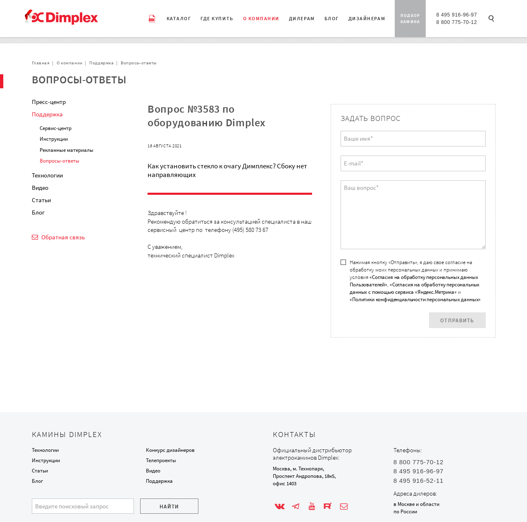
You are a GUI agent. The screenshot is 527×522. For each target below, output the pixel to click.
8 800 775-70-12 (456, 22)
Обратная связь (62, 237)
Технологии (47, 175)
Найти (169, 506)
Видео (40, 187)
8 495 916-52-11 (418, 480)
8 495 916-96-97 (456, 15)
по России (405, 511)
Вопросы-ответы (139, 63)
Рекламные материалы (66, 150)
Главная (41, 63)
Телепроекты (161, 460)
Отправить (457, 320)
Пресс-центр (49, 102)
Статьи (41, 200)
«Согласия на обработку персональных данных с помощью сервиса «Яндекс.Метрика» (414, 288)
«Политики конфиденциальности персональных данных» (415, 299)
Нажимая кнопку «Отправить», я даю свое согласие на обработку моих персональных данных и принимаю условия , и (415, 281)
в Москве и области (416, 504)
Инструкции (54, 138)
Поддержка (101, 63)
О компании (70, 63)
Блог (38, 212)
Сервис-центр (56, 128)
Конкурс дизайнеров (170, 450)
